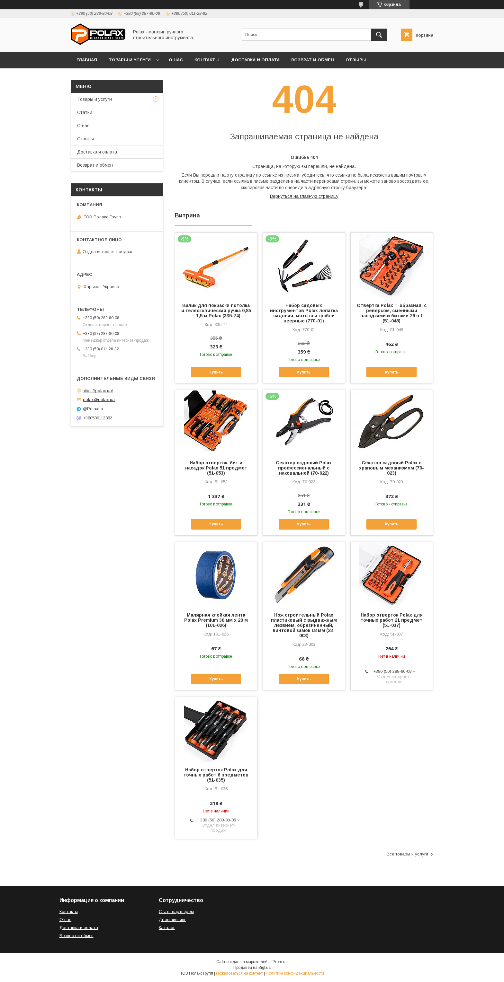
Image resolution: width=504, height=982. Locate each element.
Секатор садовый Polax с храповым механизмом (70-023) (391, 468)
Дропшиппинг (172, 919)
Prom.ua (280, 962)
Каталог (167, 927)
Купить (216, 372)
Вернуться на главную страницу (304, 196)
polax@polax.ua (99, 399)
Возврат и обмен (312, 59)
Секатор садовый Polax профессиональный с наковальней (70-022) (304, 468)
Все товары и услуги (407, 854)
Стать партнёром (176, 911)
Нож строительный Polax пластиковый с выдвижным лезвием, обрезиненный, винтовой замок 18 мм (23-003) (304, 625)
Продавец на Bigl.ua (252, 967)
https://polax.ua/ (98, 390)
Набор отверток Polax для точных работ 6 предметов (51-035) (216, 775)
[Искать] (379, 35)
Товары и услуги (130, 59)
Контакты (207, 59)
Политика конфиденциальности (295, 973)
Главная (86, 59)
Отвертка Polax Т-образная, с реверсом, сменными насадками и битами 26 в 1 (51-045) (392, 313)
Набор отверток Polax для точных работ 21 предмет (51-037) (392, 620)
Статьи (84, 112)
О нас (176, 59)
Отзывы (356, 59)
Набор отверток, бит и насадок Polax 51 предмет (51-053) (216, 468)
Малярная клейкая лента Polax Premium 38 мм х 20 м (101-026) (216, 620)
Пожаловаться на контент (239, 973)
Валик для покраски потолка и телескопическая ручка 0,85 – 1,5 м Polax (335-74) (216, 310)
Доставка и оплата (255, 59)
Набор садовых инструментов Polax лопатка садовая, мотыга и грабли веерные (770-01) (304, 313)
